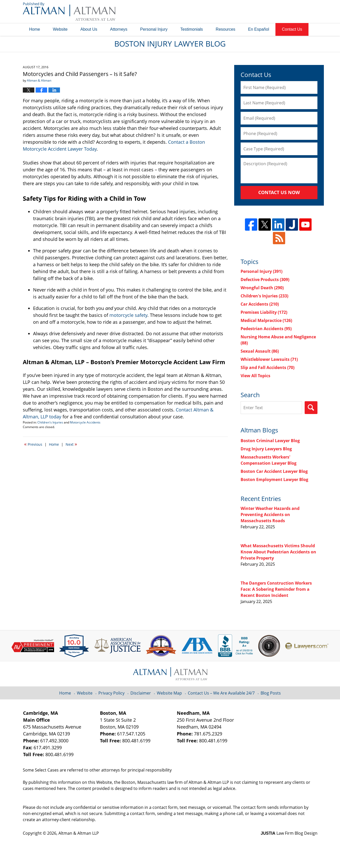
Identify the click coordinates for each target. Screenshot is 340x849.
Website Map (169, 693)
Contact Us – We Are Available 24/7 (221, 693)
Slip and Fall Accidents (267, 367)
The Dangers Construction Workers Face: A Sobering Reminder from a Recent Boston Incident (276, 589)
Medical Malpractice (266, 320)
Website (60, 29)
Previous (33, 444)
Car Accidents (260, 304)
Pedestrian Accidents (266, 328)
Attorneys (119, 29)
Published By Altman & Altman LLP (265, 11)
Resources (225, 29)
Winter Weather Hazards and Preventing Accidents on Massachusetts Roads (270, 514)
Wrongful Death (262, 288)
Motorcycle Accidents (85, 422)
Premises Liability (264, 312)
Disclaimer (140, 693)
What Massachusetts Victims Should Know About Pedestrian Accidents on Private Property (278, 552)
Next (71, 444)
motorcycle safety (128, 315)
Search (311, 407)
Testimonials (191, 29)
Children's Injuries (50, 422)
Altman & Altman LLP (78, 833)
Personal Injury (154, 29)
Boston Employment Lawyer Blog (274, 479)
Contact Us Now (279, 192)
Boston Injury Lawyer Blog (69, 11)
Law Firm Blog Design (289, 833)
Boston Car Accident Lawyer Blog (274, 471)
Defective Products (265, 279)
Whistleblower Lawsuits (269, 359)
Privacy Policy (111, 693)
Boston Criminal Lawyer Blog (270, 440)
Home (34, 29)
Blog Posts (271, 693)
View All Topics (255, 375)
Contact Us (292, 29)
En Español (258, 29)
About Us (88, 29)
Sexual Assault (260, 351)
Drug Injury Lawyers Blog (266, 449)
